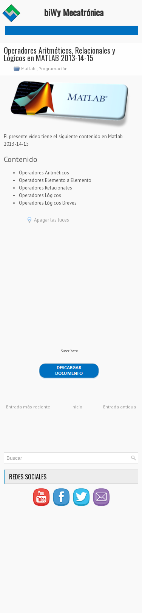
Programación (54, 68)
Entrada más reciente (28, 407)
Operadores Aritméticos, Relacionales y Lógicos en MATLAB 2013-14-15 (59, 54)
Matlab (29, 68)
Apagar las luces (51, 220)
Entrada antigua (119, 407)
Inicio (76, 407)
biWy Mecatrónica (73, 12)
